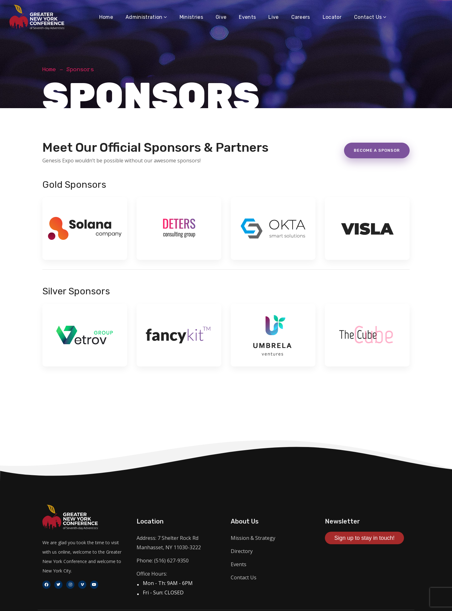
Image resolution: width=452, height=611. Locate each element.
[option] (85, 232)
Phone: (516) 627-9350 (163, 560)
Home (49, 69)
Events (238, 564)
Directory (242, 551)
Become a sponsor (377, 150)
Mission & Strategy (253, 538)
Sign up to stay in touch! (364, 538)
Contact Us (243, 577)
